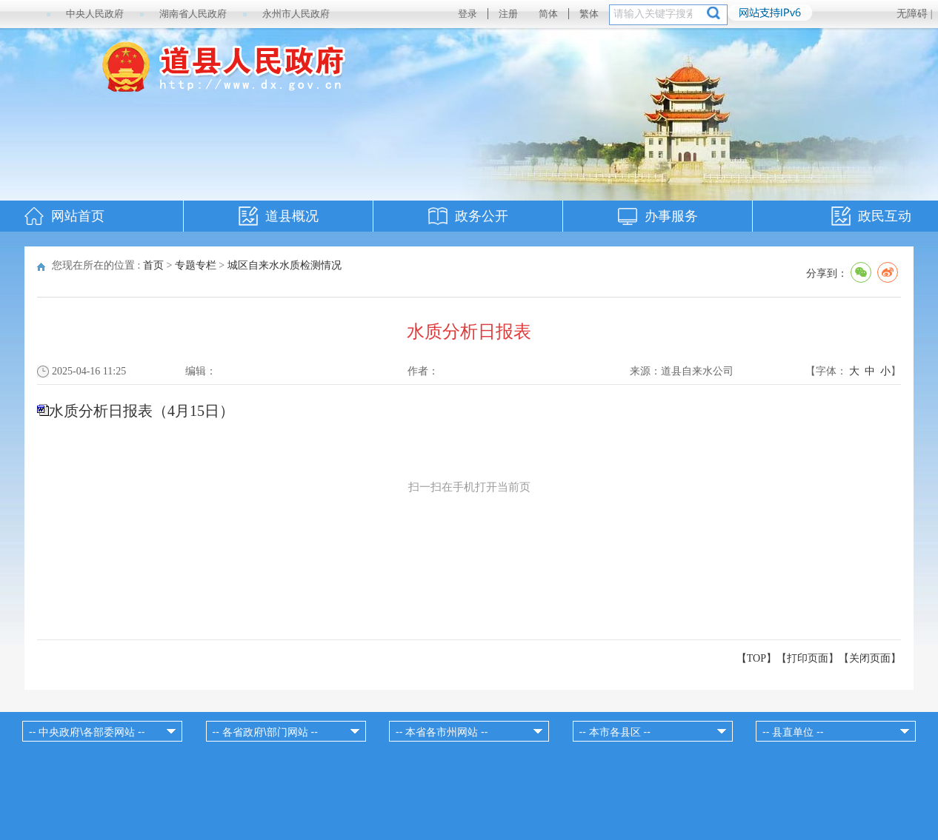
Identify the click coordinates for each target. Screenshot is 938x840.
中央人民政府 (95, 13)
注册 (508, 13)
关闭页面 (870, 658)
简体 (548, 13)
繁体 (589, 13)
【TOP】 (756, 658)
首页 (153, 265)
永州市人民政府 (296, 13)
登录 (467, 13)
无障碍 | (914, 13)
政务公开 (481, 216)
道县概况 (292, 216)
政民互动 (884, 216)
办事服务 (671, 216)
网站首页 (77, 216)
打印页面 (807, 658)
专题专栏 (195, 265)
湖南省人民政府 (193, 13)
